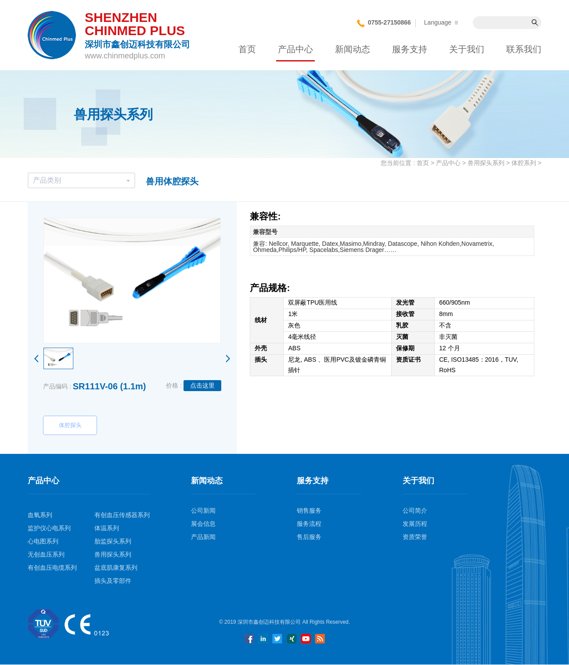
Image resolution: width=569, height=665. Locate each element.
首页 (247, 49)
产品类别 (81, 180)
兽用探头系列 (486, 162)
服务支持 (409, 49)
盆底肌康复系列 (115, 567)
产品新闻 (203, 536)
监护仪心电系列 (49, 528)
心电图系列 (43, 541)
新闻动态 (352, 49)
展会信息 (203, 523)
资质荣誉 (415, 536)
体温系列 (106, 528)
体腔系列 (523, 162)
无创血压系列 (46, 554)
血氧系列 (40, 514)
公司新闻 (203, 510)
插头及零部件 (112, 580)
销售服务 (309, 510)
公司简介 (415, 510)
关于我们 (466, 49)
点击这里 (202, 385)
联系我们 (523, 49)
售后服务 (309, 536)
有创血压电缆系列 (52, 567)
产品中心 (295, 49)
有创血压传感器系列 (122, 514)
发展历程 (415, 523)
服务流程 (309, 523)
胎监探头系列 (112, 541)
